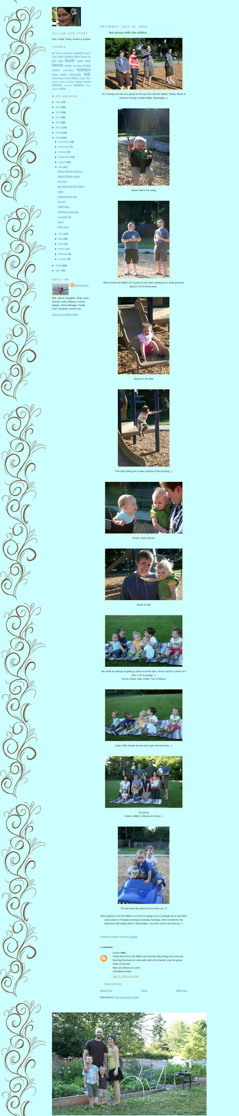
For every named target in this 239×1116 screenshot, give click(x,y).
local (74, 77)
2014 (58, 112)
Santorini (70, 81)
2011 (58, 127)
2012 (58, 122)
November (64, 146)
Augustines (68, 53)
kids (87, 74)
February (63, 254)
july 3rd (61, 201)
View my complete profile (65, 314)
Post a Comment (113, 983)
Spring (87, 81)
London (81, 78)
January (62, 259)
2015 (58, 107)
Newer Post (106, 990)
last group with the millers (128, 32)
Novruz (55, 81)
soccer (79, 81)
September (64, 157)
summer (57, 84)
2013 (58, 117)
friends (57, 65)
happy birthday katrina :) (70, 171)
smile (60, 191)
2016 (58, 102)
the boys (62, 181)
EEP (54, 61)
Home (144, 990)
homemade (75, 74)
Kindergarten (58, 78)
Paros (62, 81)
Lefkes (68, 78)
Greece (56, 70)
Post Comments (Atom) (127, 997)
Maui (88, 78)
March (61, 249)
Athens (58, 53)
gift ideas (77, 65)
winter (63, 88)
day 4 (61, 222)
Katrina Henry (81, 285)
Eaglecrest (86, 56)
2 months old (64, 217)
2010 (58, 132)
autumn (78, 52)
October (62, 152)
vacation (78, 84)
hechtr (116, 952)
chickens (68, 56)
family (70, 60)
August (62, 162)
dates (77, 56)
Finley (80, 61)
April (61, 243)
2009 (58, 137)
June (61, 233)
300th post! (63, 206)
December (64, 141)
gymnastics (68, 70)
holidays (83, 69)
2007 (58, 270)
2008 (58, 265)
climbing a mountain (68, 212)
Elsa (60, 61)
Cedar (60, 56)
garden (68, 65)
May (60, 238)
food (87, 60)
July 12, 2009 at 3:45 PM (126, 976)
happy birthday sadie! (69, 176)
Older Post (181, 990)
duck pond (63, 227)
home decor (59, 74)
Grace (87, 65)
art (53, 53)
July (60, 167)
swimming (68, 85)
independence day (67, 196)
